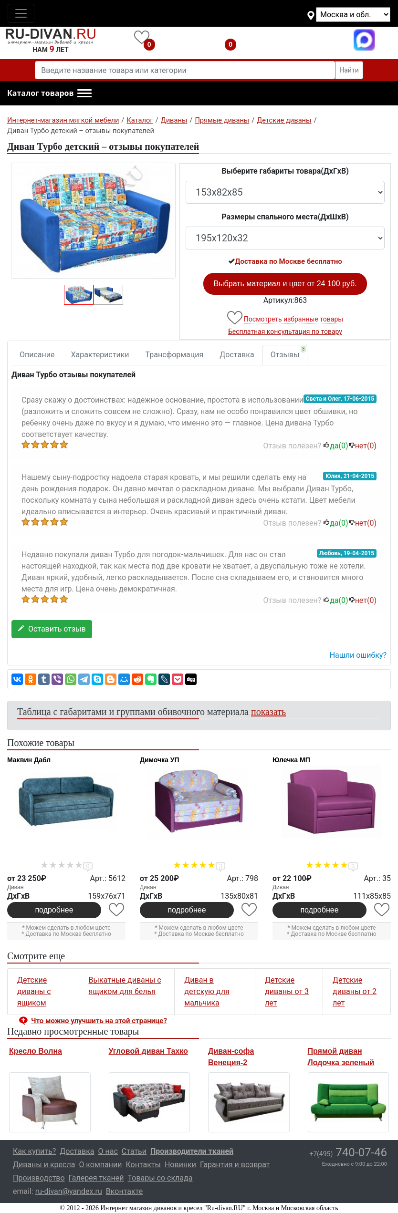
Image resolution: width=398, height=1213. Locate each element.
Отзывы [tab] (288, 352)
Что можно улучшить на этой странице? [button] (99, 1020)
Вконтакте (124, 1191)
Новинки (180, 1164)
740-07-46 (348, 1152)
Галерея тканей (96, 1177)
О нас (108, 1151)
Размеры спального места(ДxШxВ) (284, 216)
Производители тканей (191, 1151)
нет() (362, 445)
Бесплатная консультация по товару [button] (285, 331)
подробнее (54, 910)
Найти (349, 70)
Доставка (237, 354)
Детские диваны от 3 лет (287, 991)
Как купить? (34, 1151)
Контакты (143, 1164)
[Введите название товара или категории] (185, 70)
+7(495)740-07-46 (297, 40)
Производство (39, 1177)
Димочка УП (159, 760)
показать (268, 711)
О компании (100, 1164)
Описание (37, 354)
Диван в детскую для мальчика (206, 991)
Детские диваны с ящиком (34, 991)
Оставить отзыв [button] (52, 628)
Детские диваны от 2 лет (355, 991)
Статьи (134, 1151)
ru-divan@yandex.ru (68, 1191)
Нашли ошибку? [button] (358, 655)
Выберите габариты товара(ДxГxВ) (285, 171)
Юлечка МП (291, 760)
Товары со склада (159, 1177)
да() (335, 445)
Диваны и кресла (44, 1164)
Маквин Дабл (29, 760)
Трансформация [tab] (175, 354)
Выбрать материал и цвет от (284, 284)
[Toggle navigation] (21, 13)
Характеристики (100, 354)
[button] (49, 93)
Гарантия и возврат (235, 1164)
